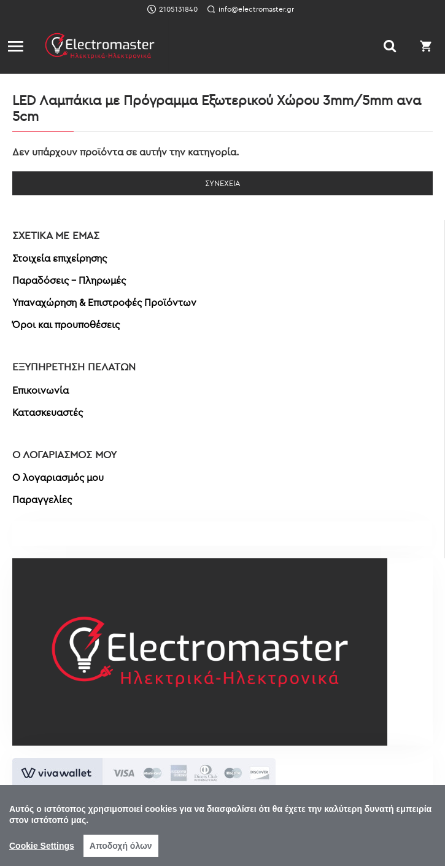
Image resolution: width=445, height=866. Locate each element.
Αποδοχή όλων (121, 846)
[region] (222, 825)
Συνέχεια (223, 183)
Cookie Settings (41, 846)
